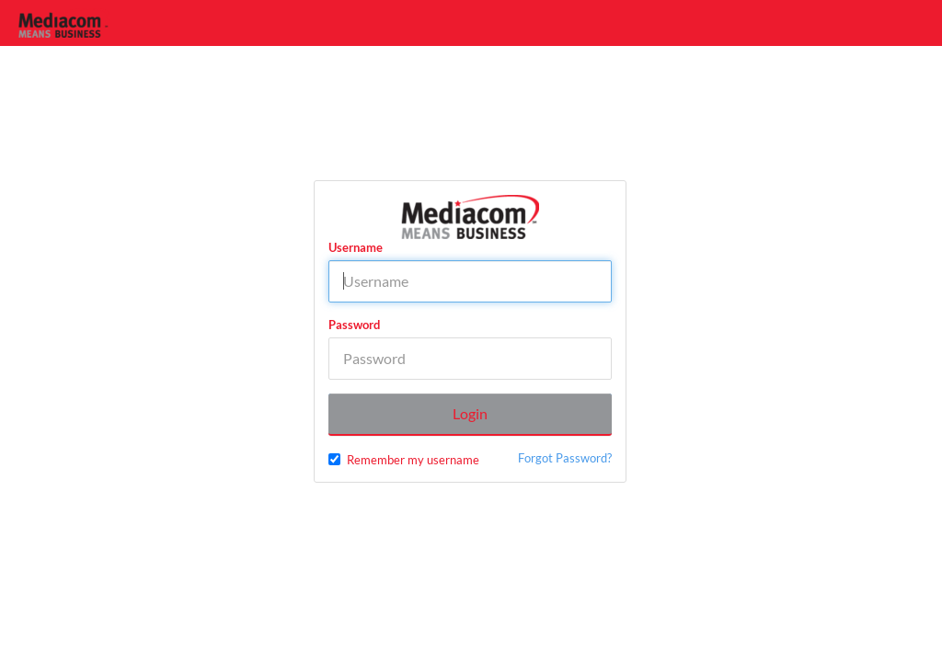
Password (354, 324)
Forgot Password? (565, 458)
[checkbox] (334, 459)
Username (355, 247)
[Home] (63, 23)
